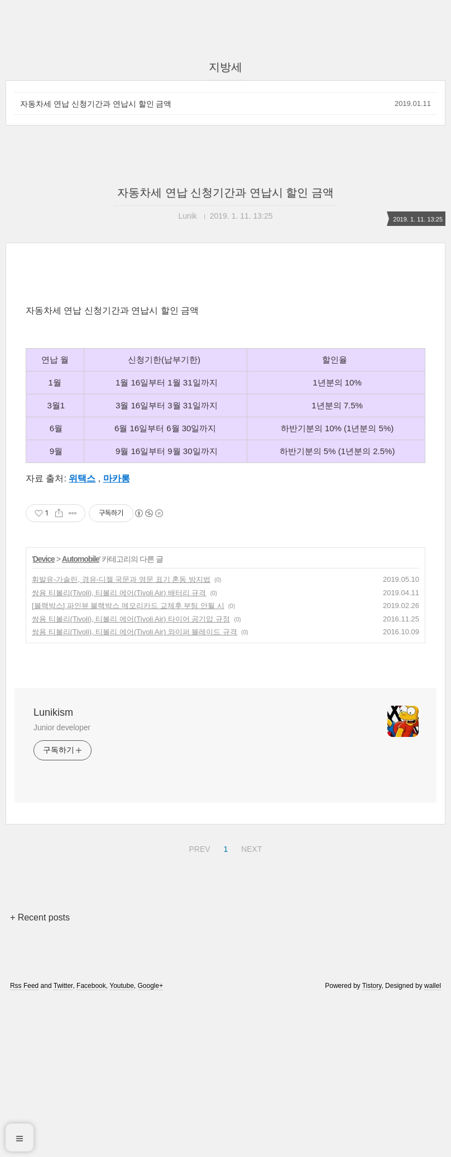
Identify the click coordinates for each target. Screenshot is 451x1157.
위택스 (82, 634)
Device (44, 715)
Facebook (91, 1142)
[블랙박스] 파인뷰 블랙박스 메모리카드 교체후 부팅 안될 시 (128, 762)
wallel (432, 1142)
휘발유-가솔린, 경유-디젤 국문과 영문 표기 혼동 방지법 (121, 735)
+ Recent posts (40, 1073)
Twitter (63, 1142)
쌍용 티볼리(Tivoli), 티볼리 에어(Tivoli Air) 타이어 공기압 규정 (131, 775)
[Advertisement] (225, 372)
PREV (198, 1003)
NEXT (250, 1003)
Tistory (372, 1142)
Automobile (80, 715)
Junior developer (61, 883)
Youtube (121, 1142)
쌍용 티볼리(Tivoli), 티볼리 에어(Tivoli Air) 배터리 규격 (119, 749)
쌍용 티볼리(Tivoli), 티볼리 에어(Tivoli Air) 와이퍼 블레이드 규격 (134, 788)
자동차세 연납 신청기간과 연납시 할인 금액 (95, 103)
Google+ (151, 1142)
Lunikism (53, 868)
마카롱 (116, 634)
